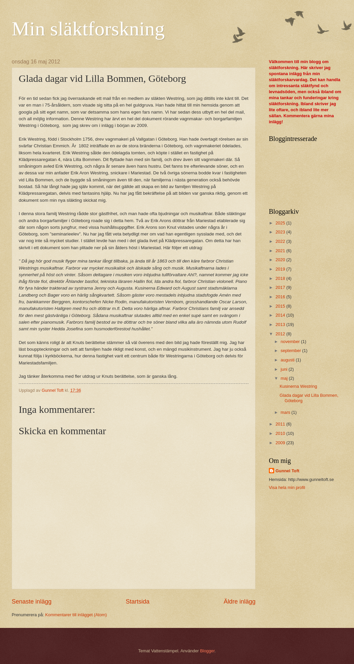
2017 (281, 287)
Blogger (207, 650)
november (291, 341)
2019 (281, 269)
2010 (281, 433)
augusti (288, 359)
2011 (281, 424)
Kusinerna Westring (298, 386)
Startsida (137, 601)
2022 (281, 241)
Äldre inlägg (239, 601)
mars (286, 412)
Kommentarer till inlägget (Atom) (76, 614)
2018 (281, 278)
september (291, 350)
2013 (281, 324)
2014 (281, 315)
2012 (281, 333)
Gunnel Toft (287, 470)
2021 (281, 250)
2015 (281, 306)
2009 (281, 442)
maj (285, 378)
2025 (281, 222)
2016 (281, 296)
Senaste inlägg (31, 601)
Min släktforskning (88, 29)
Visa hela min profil (287, 487)
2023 (281, 231)
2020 (281, 259)
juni (285, 369)
